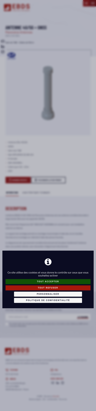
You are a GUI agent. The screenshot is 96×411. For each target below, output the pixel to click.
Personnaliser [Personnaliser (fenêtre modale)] (48, 294)
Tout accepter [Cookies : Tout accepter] (48, 281)
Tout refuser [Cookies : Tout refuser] (48, 288)
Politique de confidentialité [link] (48, 300)
